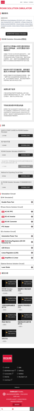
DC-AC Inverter (8, 217)
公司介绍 (7, 367)
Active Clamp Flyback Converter (21, 26)
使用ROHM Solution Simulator (16, 34)
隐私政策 (17, 404)
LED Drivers (6, 248)
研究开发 (7, 377)
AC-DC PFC (7, 212)
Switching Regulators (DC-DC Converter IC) (13, 242)
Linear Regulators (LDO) (10, 253)
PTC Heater (5, 226)
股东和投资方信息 (9, 370)
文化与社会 (7, 380)
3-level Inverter (20, 24)
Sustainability (8, 373)
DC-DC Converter (9, 222)
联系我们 (31, 2)
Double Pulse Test (8, 202)
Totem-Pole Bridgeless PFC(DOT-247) (14, 20)
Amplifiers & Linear (10, 258)
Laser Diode (6, 267)
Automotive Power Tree (10, 236)
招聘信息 (26, 2)
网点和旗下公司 (23, 377)
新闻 (21, 2)
